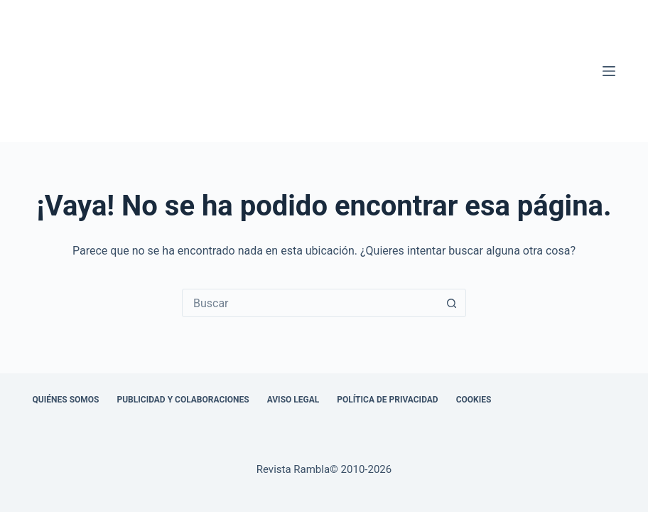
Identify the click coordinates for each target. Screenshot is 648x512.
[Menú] (609, 71)
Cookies (474, 400)
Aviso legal (293, 400)
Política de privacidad (387, 400)
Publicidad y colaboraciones (183, 400)
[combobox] (310, 303)
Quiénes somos (66, 400)
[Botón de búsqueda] (451, 302)
